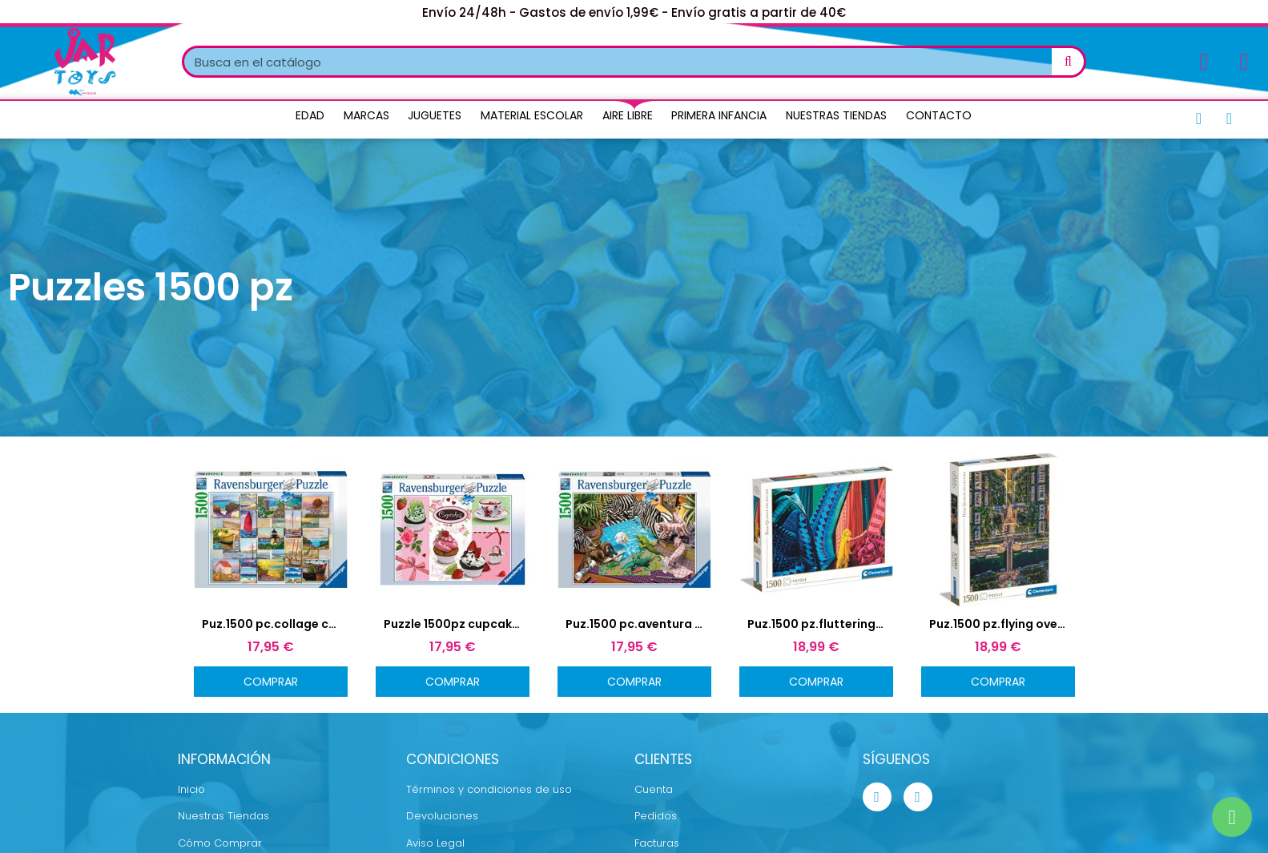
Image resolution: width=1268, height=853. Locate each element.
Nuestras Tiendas (836, 115)
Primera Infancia (719, 115)
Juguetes (434, 115)
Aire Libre (627, 115)
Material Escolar (532, 115)
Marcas (366, 115)
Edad (310, 115)
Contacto (939, 115)
